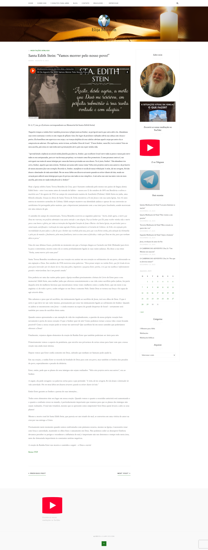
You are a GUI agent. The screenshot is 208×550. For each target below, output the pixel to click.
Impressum (113, 3)
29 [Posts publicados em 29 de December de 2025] (147, 304)
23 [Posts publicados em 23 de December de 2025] (152, 299)
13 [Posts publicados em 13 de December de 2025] (173, 287)
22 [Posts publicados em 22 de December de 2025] (147, 299)
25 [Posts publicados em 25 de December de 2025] (163, 299)
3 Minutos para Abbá (60, 3)
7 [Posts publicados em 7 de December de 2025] (142, 287)
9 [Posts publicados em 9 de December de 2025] (152, 287)
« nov (142, 312)
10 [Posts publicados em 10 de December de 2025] (158, 287)
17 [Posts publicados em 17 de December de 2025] (158, 293)
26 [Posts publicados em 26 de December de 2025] (168, 299)
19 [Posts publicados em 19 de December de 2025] (168, 293)
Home (30, 3)
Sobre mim (41, 3)
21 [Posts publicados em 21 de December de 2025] (142, 299)
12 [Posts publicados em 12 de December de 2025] (168, 287)
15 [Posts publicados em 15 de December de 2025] (147, 293)
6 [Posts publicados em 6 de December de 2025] (172, 281)
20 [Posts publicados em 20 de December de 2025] (173, 293)
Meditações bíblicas (40, 50)
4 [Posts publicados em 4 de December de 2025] (162, 281)
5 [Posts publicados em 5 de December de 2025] (167, 281)
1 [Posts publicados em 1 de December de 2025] (147, 281)
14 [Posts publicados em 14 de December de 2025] (142, 293)
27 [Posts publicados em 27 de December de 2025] (173, 299)
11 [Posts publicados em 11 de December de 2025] (162, 287)
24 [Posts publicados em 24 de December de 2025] (158, 299)
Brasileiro (98, 3)
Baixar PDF (33, 452)
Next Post (124, 473)
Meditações (144, 333)
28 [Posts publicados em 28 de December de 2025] (142, 304)
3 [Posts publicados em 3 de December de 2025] (157, 281)
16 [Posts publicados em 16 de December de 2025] (152, 293)
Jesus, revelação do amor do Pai (151, 242)
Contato (85, 3)
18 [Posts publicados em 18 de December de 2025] (163, 293)
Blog (75, 3)
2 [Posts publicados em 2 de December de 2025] (152, 281)
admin (31, 61)
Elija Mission (104, 30)
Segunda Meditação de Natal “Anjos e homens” (156, 235)
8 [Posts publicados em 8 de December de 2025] (147, 287)
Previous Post (37, 473)
